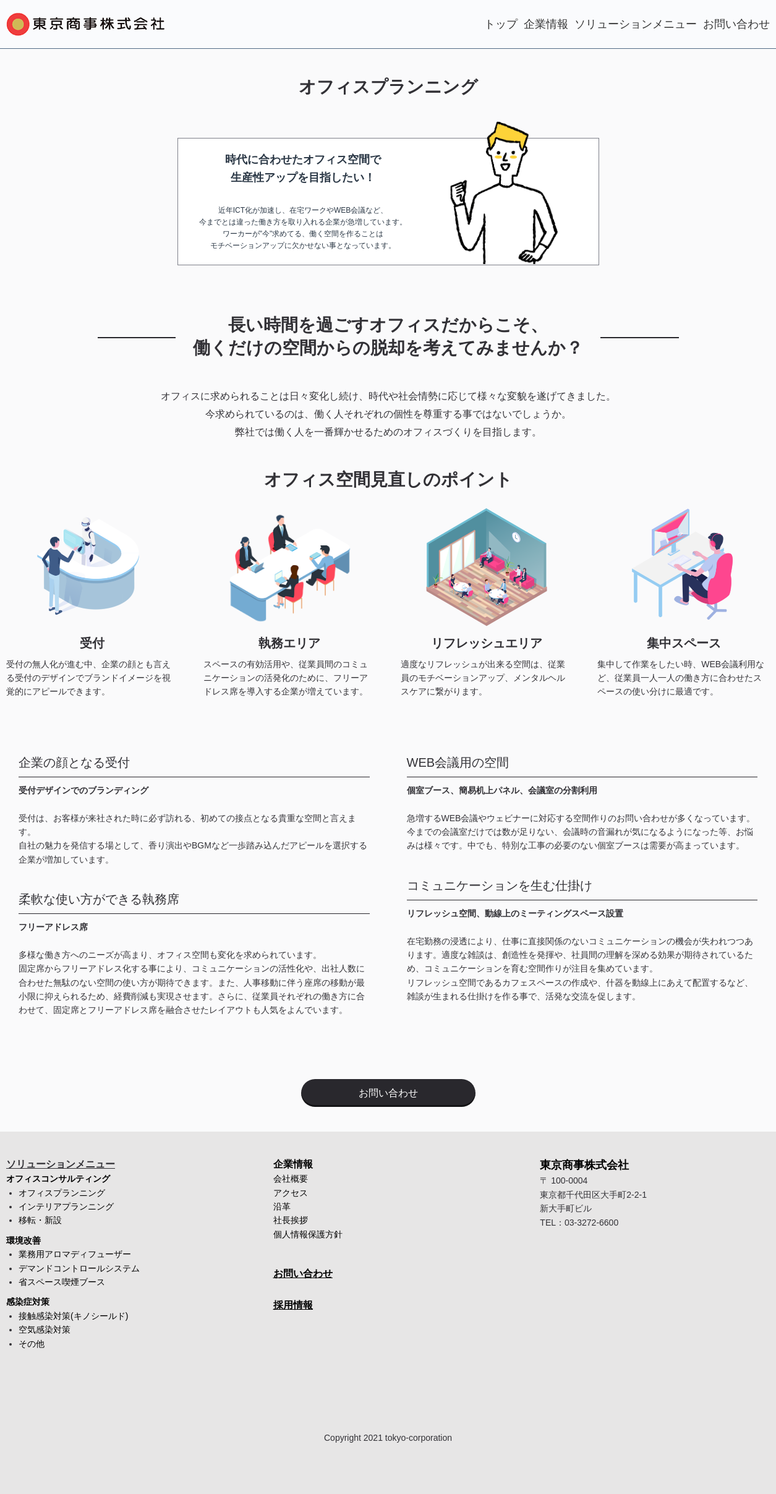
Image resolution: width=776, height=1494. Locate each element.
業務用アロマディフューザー (75, 1254)
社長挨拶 (290, 1220)
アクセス (290, 1193)
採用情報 (293, 1305)
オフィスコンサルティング (58, 1179)
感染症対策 (27, 1302)
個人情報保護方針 (308, 1234)
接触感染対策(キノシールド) (73, 1316)
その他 (32, 1344)
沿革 (282, 1206)
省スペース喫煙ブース (62, 1282)
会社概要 (290, 1179)
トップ (501, 24)
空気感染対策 (44, 1329)
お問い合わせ (736, 24)
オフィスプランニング (62, 1193)
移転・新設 (40, 1220)
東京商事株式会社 (584, 1165)
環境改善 (23, 1240)
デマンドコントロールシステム (79, 1268)
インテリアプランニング (66, 1206)
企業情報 (546, 24)
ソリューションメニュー (635, 24)
